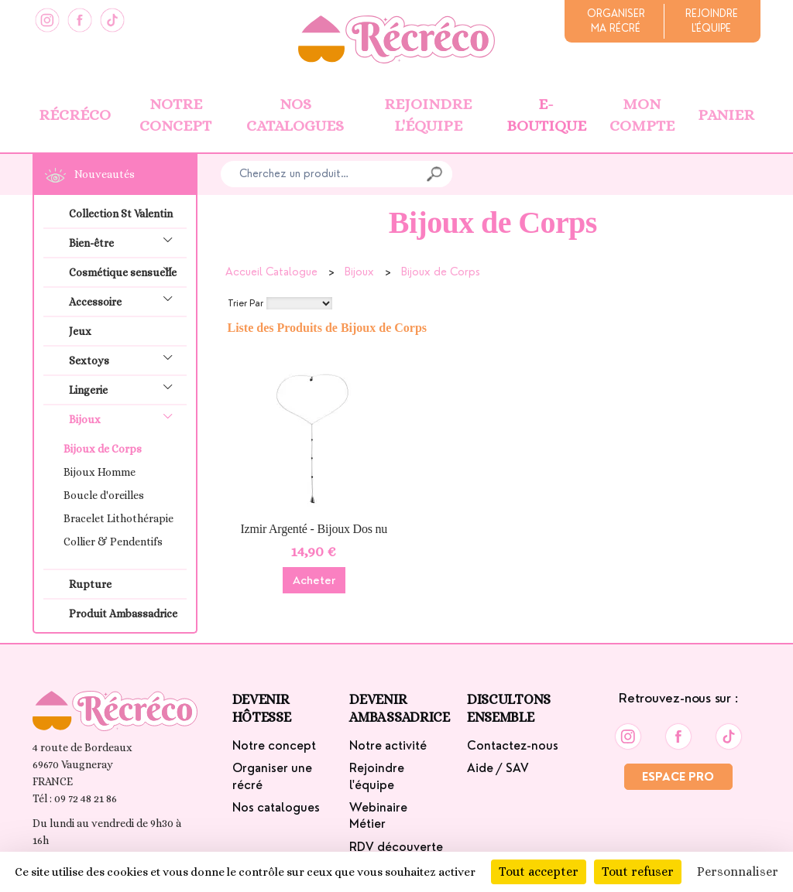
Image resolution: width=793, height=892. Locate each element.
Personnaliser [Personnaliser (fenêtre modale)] (737, 871)
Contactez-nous (512, 746)
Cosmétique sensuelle (126, 270)
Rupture (90, 584)
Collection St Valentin (121, 213)
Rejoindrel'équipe (711, 21)
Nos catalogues (295, 115)
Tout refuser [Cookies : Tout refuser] (638, 871)
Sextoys (126, 358)
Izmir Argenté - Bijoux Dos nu (313, 528)
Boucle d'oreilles (104, 495)
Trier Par (245, 303)
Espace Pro (678, 777)
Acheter (314, 580)
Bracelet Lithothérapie (118, 518)
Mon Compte (642, 115)
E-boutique (546, 115)
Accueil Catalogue (271, 271)
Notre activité (388, 746)
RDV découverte (396, 847)
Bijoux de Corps (103, 449)
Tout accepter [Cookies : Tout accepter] (538, 871)
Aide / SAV (498, 768)
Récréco (75, 115)
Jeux (80, 331)
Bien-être (126, 241)
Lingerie (126, 388)
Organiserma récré (616, 21)
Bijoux (126, 417)
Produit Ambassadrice (123, 613)
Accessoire (126, 300)
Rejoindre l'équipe (428, 115)
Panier (726, 115)
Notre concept (175, 115)
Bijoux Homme (100, 472)
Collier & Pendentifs (113, 541)
